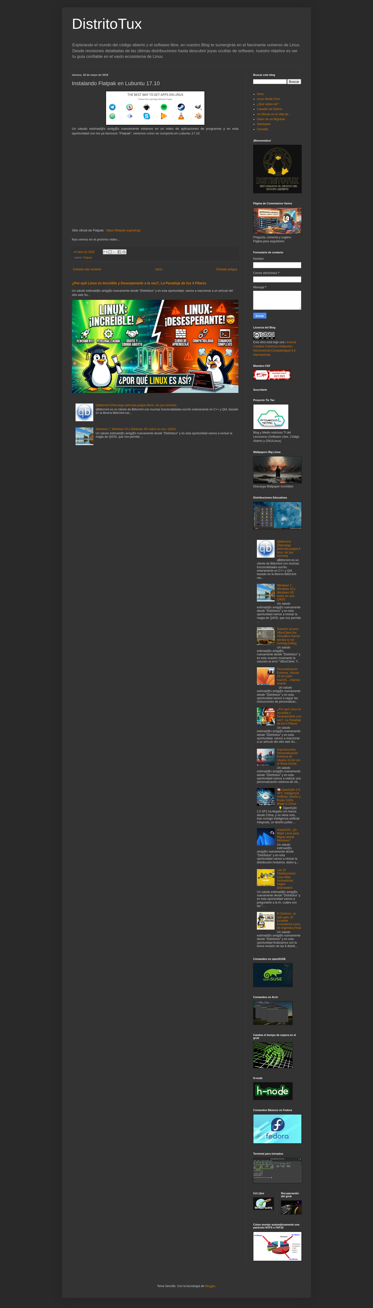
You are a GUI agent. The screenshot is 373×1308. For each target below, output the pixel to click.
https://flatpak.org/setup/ (123, 230)
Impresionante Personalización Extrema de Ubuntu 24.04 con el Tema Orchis (288, 757)
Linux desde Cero (268, 99)
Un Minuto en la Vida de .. (274, 114)
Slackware (263, 124)
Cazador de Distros (269, 109)
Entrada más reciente (87, 269)
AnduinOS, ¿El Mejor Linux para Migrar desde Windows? (288, 835)
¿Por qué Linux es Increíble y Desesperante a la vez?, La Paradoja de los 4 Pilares (139, 283)
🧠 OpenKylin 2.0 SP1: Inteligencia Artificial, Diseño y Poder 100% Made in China (288, 797)
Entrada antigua (226, 269)
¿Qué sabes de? (268, 104)
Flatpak (87, 257)
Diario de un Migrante (271, 119)
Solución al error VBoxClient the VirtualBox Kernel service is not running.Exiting (288, 636)
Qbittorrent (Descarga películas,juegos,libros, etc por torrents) (136, 405)
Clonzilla (262, 129)
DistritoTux (107, 24)
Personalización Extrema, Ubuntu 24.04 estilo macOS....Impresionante (288, 676)
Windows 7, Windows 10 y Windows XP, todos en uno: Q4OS (136, 429)
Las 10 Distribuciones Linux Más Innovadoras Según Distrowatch (286, 878)
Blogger (210, 1286)
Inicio (158, 269)
